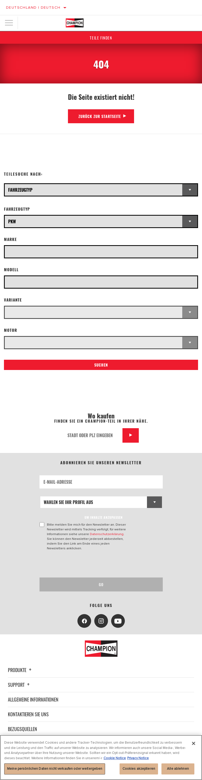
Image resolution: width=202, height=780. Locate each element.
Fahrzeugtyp (17, 209)
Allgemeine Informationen (33, 699)
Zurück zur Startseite (99, 116)
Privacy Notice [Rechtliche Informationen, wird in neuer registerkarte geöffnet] (138, 758)
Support (19, 684)
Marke (10, 239)
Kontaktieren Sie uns (28, 714)
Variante (13, 300)
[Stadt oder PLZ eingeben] (93, 435)
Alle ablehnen (178, 769)
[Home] (74, 23)
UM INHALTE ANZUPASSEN (104, 517)
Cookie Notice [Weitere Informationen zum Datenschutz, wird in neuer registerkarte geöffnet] (115, 758)
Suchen (101, 365)
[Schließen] (193, 743)
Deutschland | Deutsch (33, 7)
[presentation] (83, 564)
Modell (11, 269)
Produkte (20, 670)
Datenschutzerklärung (107, 534)
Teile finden (101, 38)
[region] (101, 757)
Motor (10, 330)
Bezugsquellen (22, 728)
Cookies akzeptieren (138, 769)
